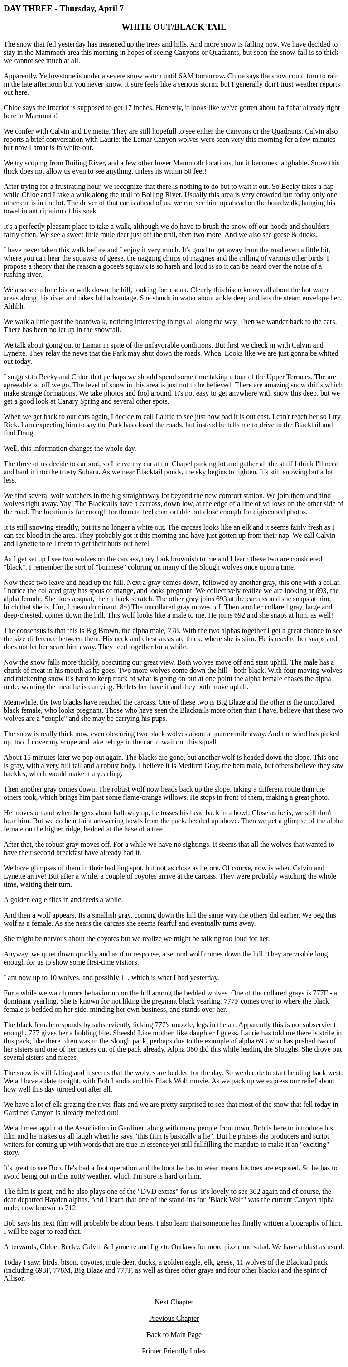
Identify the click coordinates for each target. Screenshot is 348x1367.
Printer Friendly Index (174, 1351)
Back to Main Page (174, 1334)
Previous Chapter (174, 1318)
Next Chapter (174, 1302)
